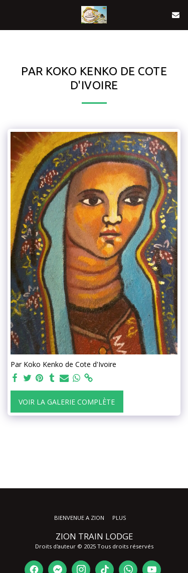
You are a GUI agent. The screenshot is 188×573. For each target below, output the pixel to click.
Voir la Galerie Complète (67, 402)
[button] (11, 14)
